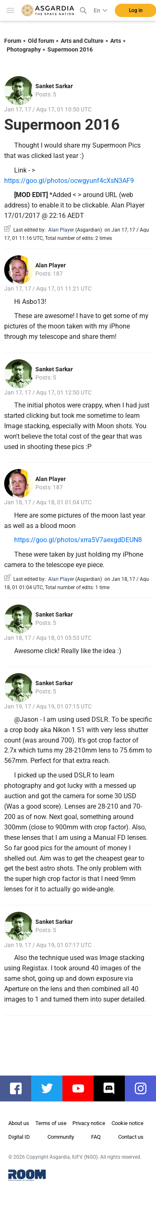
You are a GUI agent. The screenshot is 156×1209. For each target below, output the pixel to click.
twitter (51, 1088)
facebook (19, 1088)
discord (113, 1088)
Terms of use (51, 1123)
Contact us (131, 1137)
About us (18, 1123)
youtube (82, 1088)
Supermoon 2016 (70, 49)
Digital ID (19, 1137)
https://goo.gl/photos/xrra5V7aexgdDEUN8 (78, 540)
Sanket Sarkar (54, 86)
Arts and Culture (82, 40)
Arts (115, 40)
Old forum (41, 40)
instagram (144, 1088)
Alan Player (61, 230)
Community (60, 1137)
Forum (12, 40)
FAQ (96, 1137)
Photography (24, 49)
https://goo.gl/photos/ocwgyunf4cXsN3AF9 (69, 181)
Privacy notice (88, 1123)
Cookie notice (127, 1123)
